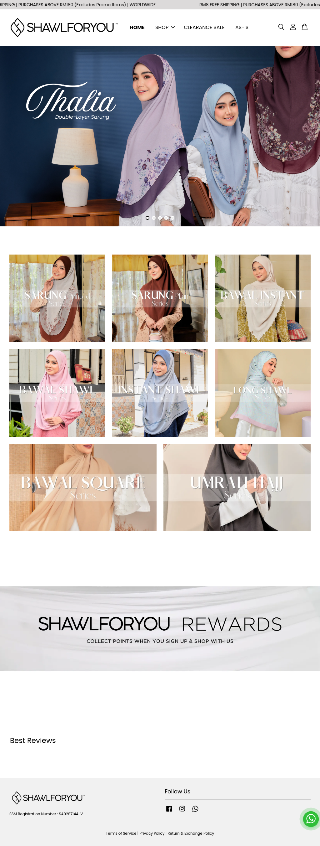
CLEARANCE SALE (204, 27)
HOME (137, 27)
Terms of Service (121, 833)
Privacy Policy (151, 833)
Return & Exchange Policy (191, 833)
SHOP (165, 27)
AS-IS (241, 27)
